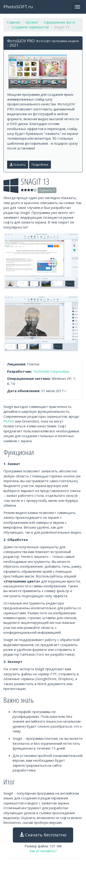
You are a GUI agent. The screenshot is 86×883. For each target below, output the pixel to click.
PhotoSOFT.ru (18, 7)
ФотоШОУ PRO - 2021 (21, 43)
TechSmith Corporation (51, 371)
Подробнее (40, 164)
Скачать (18, 164)
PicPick (8, 421)
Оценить (47, 190)
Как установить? (43, 850)
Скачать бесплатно (43, 835)
